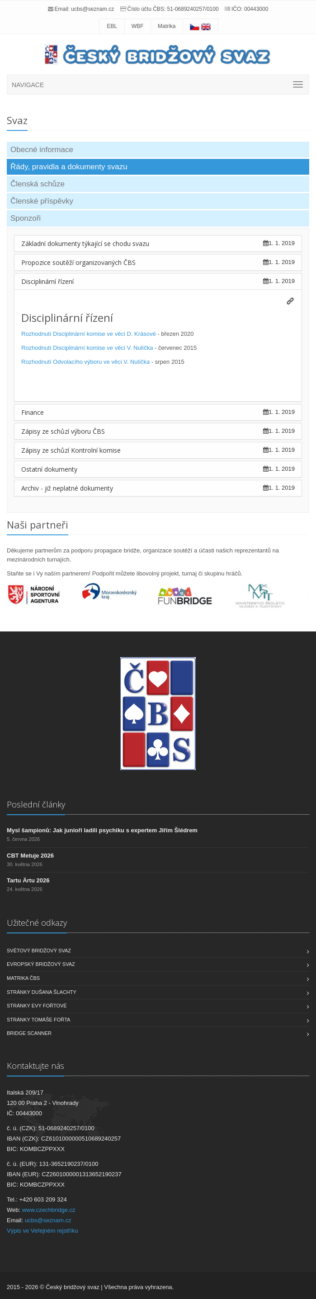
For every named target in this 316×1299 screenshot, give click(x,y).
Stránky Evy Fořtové (37, 1005)
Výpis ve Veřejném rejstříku (42, 1230)
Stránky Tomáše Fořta (38, 1019)
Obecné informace (41, 149)
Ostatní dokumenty (49, 469)
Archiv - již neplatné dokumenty (67, 488)
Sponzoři (25, 218)
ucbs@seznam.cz (92, 9)
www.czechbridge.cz (48, 1209)
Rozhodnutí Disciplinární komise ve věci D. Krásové (88, 333)
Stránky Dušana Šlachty (41, 992)
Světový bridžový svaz (39, 950)
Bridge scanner (29, 1033)
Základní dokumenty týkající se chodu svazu (85, 243)
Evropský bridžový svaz (41, 964)
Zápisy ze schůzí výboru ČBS (63, 431)
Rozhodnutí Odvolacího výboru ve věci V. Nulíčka (85, 361)
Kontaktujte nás (35, 1065)
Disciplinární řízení (47, 281)
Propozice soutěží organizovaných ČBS (78, 262)
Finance (32, 412)
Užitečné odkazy (37, 922)
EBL (112, 26)
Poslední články (36, 804)
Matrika (166, 26)
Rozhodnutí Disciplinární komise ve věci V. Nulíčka (87, 347)
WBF (138, 26)
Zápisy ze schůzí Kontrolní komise (71, 450)
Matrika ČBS (23, 978)
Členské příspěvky (41, 201)
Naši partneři (37, 524)
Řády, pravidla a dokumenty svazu (68, 166)
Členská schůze (37, 184)
